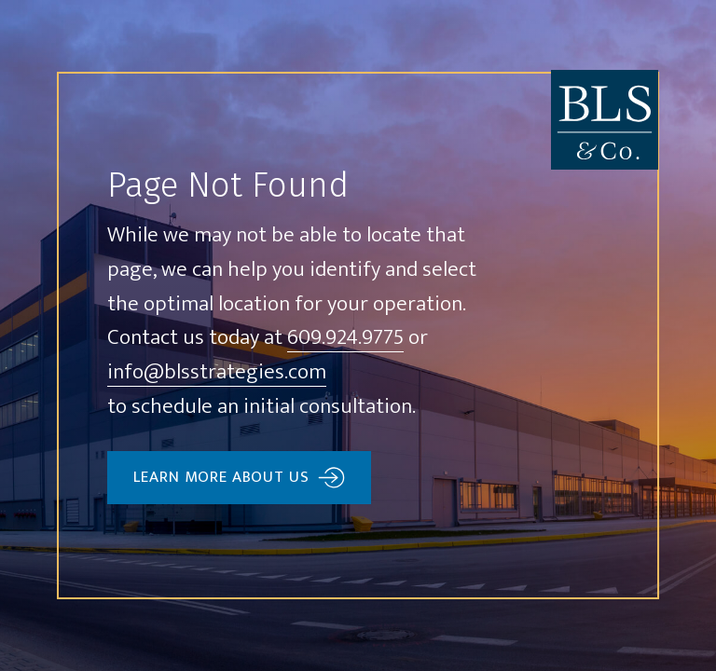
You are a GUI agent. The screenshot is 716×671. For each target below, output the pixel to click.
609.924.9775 (345, 338)
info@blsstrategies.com (216, 373)
